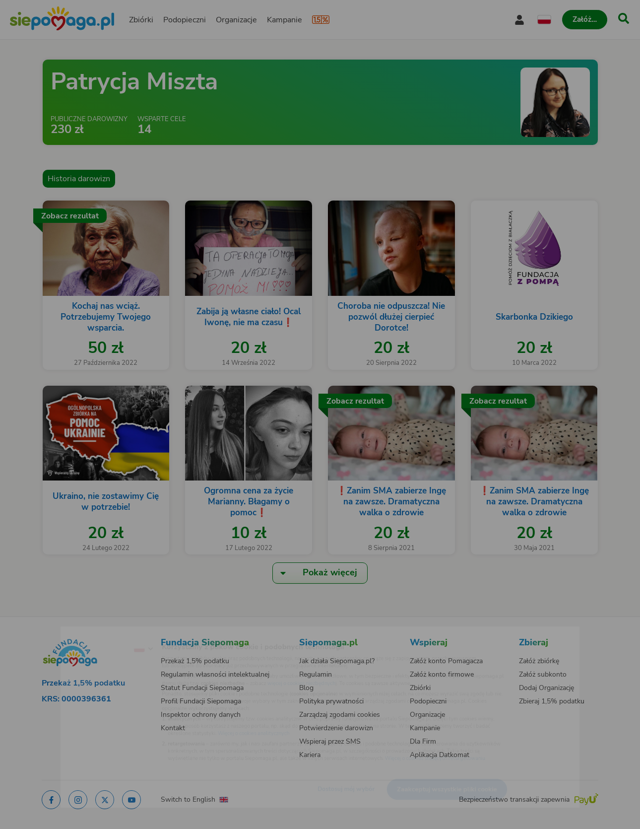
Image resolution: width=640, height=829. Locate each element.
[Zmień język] (102, 633)
